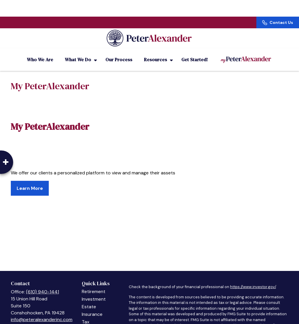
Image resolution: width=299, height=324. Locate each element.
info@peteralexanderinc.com (41, 312)
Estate (89, 300)
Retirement (93, 284)
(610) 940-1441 (42, 285)
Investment (94, 292)
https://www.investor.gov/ (253, 279)
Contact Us (277, 5)
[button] (40, 52)
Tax (85, 315)
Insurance (92, 307)
